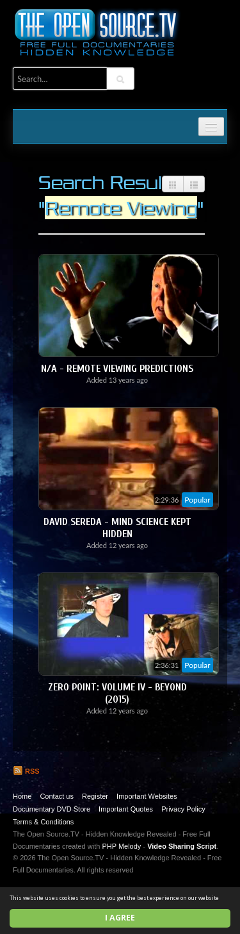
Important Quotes (126, 809)
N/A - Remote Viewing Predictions (117, 368)
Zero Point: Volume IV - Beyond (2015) (117, 693)
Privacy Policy (183, 809)
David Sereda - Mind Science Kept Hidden (117, 528)
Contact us (57, 796)
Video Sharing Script (181, 846)
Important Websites (146, 796)
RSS (26, 771)
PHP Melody (121, 846)
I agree (120, 917)
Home (22, 796)
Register (95, 796)
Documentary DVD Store (51, 809)
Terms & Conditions (43, 822)
